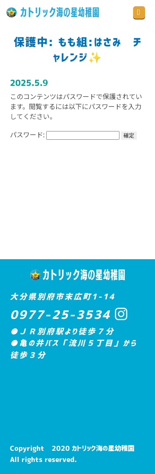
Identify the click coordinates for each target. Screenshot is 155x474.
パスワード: (64, 134)
